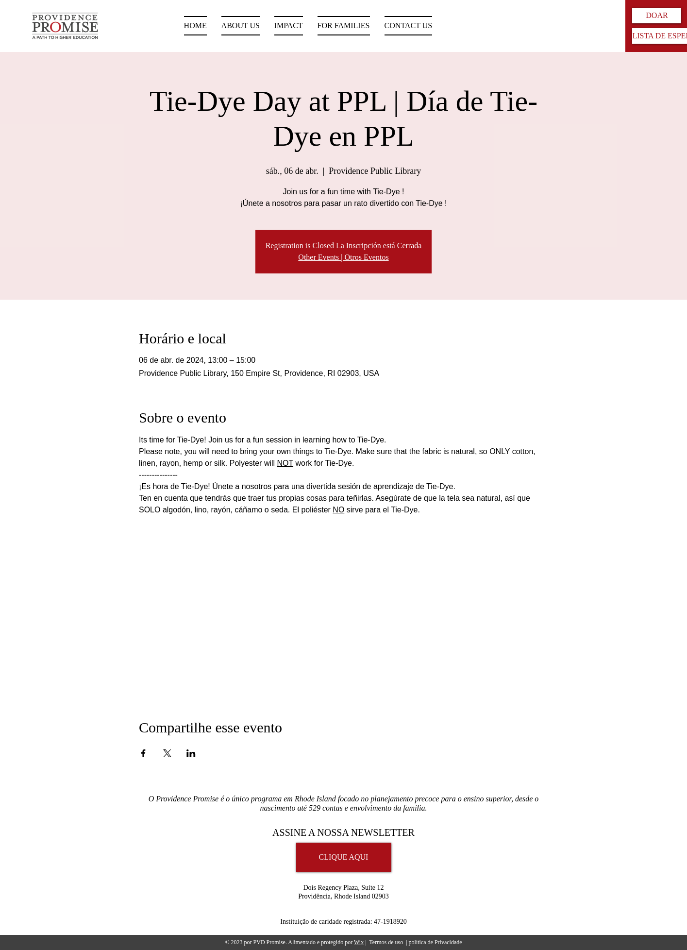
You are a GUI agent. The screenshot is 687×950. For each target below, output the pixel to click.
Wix (359, 942)
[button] (343, 25)
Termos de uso (386, 942)
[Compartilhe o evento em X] (167, 753)
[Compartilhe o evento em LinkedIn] (191, 753)
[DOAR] (656, 15)
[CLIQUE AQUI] (343, 857)
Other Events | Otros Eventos (343, 257)
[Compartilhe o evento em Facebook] (143, 753)
